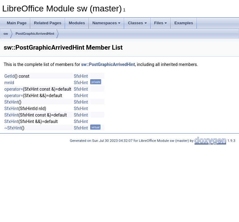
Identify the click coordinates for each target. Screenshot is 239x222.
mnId (9, 82)
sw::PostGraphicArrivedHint (108, 64)
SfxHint (81, 76)
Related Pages (47, 23)
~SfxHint (12, 127)
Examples (183, 23)
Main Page (16, 23)
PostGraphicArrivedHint (35, 33)
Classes (137, 23)
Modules (77, 23)
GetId (9, 76)
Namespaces (106, 23)
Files (160, 23)
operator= (13, 89)
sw (5, 33)
